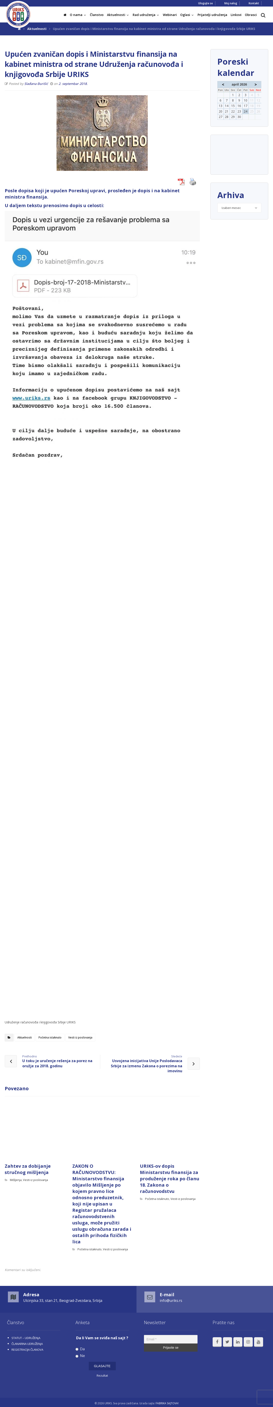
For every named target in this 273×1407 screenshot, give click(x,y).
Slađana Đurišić (36, 83)
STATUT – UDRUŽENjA (25, 1338)
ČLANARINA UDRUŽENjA (27, 1344)
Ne (80, 1355)
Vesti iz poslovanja (80, 1037)
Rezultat (102, 1375)
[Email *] (170, 1339)
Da (80, 1349)
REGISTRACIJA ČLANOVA (27, 1350)
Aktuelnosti (24, 1037)
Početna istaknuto (50, 1037)
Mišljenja (16, 1180)
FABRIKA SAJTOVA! (167, 1403)
